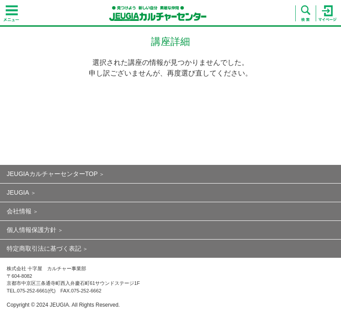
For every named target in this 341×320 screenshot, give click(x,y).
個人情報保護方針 (31, 229)
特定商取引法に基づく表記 (44, 248)
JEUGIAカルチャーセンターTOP (52, 173)
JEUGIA (18, 192)
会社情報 (19, 211)
